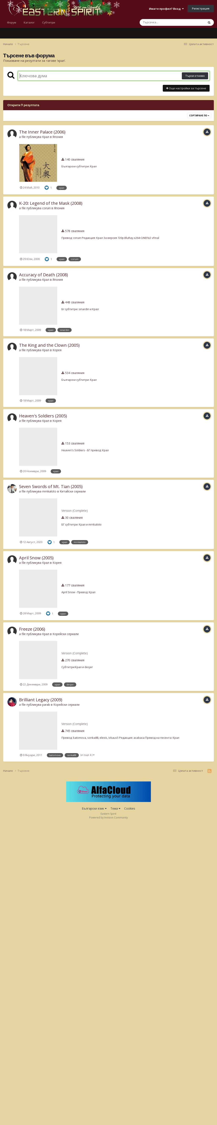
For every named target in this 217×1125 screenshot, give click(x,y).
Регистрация (200, 8)
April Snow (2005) (36, 558)
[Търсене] (161, 22)
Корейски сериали (66, 634)
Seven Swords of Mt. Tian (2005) (51, 486)
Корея (57, 350)
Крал (45, 137)
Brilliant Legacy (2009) (40, 700)
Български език (94, 808)
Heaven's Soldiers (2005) (43, 416)
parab (46, 705)
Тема (115, 808)
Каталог (29, 22)
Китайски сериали (73, 491)
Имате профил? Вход (166, 9)
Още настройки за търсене (186, 88)
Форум (11, 22)
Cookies (129, 808)
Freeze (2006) (32, 629)
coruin (46, 208)
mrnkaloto (49, 491)
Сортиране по (199, 115)
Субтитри (48, 22)
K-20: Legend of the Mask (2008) (50, 203)
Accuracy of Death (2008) (43, 275)
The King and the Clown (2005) (49, 345)
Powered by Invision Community (108, 817)
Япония (58, 137)
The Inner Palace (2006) (42, 132)
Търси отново (195, 76)
